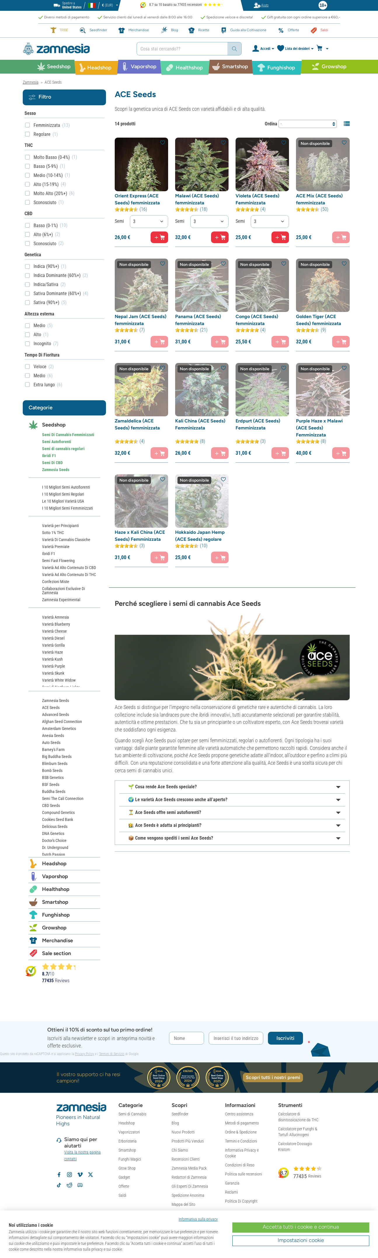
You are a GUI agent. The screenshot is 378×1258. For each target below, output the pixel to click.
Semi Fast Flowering (58, 560)
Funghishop (56, 915)
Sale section (56, 953)
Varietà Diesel (53, 638)
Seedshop (54, 425)
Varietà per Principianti (60, 525)
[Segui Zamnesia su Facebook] (59, 1175)
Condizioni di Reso (240, 1165)
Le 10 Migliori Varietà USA (63, 501)
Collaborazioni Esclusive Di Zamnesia (63, 590)
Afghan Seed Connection (62, 721)
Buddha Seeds (53, 791)
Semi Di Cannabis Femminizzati (68, 434)
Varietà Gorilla (53, 645)
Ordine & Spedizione (241, 1132)
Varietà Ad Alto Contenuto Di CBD (69, 567)
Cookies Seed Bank (57, 819)
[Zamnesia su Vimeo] (80, 1175)
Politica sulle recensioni (243, 1174)
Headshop (54, 863)
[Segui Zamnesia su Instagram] (69, 1175)
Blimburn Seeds (54, 763)
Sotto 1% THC (53, 532)
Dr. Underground (55, 847)
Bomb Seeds (52, 770)
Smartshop (55, 902)
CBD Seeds (51, 805)
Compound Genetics (58, 812)
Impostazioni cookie (301, 1240)
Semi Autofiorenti (56, 441)
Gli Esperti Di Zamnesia (190, 1186)
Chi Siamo (180, 1150)
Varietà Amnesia (55, 617)
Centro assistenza (239, 1114)
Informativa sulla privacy (198, 1219)
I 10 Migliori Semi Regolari (63, 494)
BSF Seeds (50, 784)
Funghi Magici (130, 1159)
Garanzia (232, 1183)
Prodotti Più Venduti (188, 1141)
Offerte (124, 1186)
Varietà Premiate (55, 546)
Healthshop (55, 889)
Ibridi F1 (49, 455)
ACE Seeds (51, 707)
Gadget (124, 1177)
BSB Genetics (53, 777)
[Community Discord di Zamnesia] (80, 1185)
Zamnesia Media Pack (189, 1168)
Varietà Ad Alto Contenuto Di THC (69, 574)
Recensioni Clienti (186, 1159)
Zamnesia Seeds (55, 469)
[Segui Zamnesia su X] (90, 1175)
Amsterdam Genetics (59, 728)
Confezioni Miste (55, 581)
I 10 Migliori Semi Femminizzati (67, 508)
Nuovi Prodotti (183, 1132)
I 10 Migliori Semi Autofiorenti (66, 487)
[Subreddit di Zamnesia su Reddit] (69, 1185)
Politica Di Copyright (241, 1201)
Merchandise (57, 940)
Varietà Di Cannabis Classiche (66, 539)
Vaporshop (55, 876)
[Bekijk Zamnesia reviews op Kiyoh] (31, 970)
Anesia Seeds (53, 735)
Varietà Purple (53, 666)
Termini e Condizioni (241, 1141)
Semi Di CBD (52, 462)
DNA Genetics (53, 833)
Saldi (122, 1195)
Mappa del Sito (183, 1204)
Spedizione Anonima (188, 1195)
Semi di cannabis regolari (63, 448)
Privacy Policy (84, 1054)
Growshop (54, 927)
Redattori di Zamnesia (189, 1177)
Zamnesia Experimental (61, 599)
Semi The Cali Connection (62, 798)
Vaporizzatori (129, 1132)
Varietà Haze (52, 652)
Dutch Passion (53, 854)
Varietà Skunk (53, 673)
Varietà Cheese (54, 631)
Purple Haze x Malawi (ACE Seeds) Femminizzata (319, 428)
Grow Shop (127, 1168)
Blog (175, 1123)
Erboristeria (128, 1141)
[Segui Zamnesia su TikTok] (59, 1185)
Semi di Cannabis (132, 1114)
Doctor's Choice (54, 840)
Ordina (271, 124)
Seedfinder (180, 1114)
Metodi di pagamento (242, 1123)
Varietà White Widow (59, 680)
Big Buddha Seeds (57, 756)
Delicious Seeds (54, 826)
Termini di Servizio (111, 1054)
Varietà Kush (52, 659)
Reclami (231, 1192)
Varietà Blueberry (56, 624)
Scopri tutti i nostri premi (273, 1077)
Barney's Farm (53, 749)
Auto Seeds (51, 742)
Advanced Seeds (55, 714)
